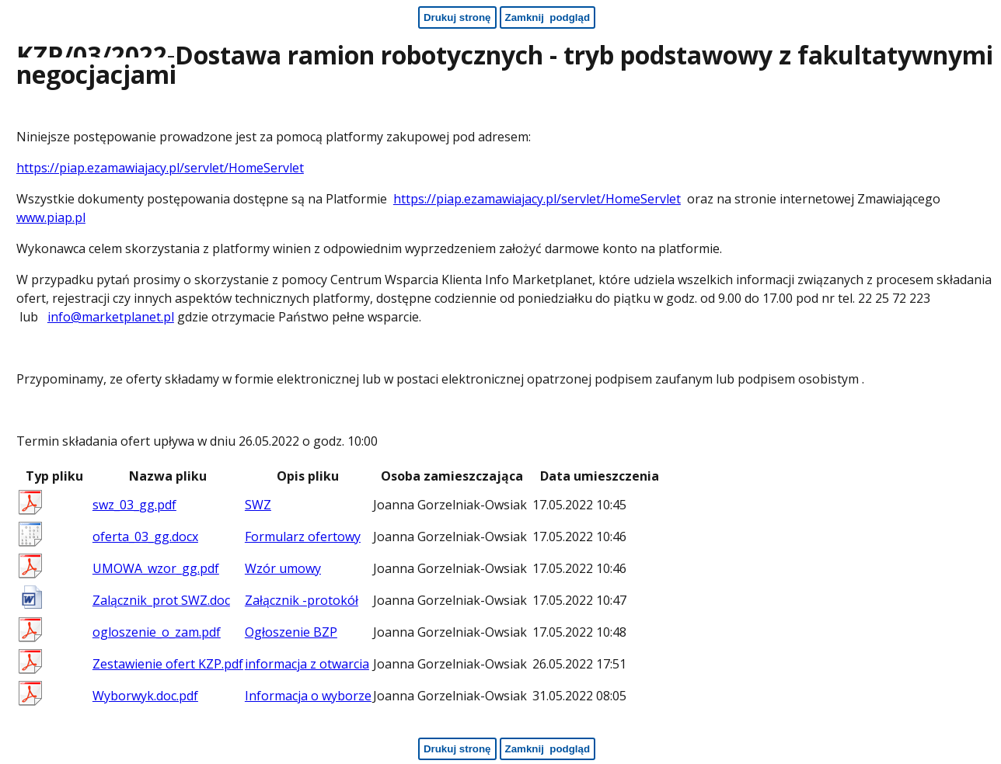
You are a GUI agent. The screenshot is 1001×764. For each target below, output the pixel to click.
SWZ (258, 504)
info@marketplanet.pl (110, 316)
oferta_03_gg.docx (145, 536)
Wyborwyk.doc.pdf (145, 695)
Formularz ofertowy (303, 536)
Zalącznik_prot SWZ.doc (161, 600)
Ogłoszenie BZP (291, 632)
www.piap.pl (50, 217)
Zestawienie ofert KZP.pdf (167, 663)
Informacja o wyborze (308, 695)
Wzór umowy (283, 568)
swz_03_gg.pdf (134, 504)
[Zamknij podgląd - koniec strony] (548, 749)
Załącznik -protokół (301, 600)
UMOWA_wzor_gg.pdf (155, 568)
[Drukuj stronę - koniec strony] (457, 749)
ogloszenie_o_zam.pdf (156, 632)
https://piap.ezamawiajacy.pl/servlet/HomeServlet (160, 167)
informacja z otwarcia (307, 663)
